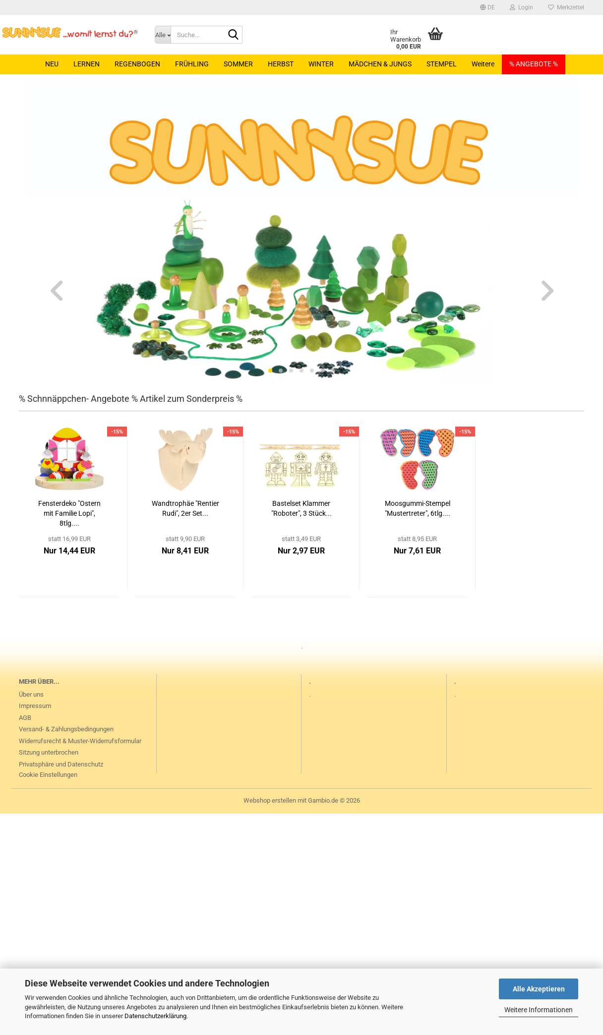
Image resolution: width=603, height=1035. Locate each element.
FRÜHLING (192, 64)
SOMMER (238, 64)
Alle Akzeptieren (539, 989)
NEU (52, 64)
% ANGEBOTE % (533, 64)
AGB (25, 717)
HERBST (281, 64)
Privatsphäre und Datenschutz (61, 764)
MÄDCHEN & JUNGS (380, 64)
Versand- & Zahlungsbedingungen (66, 729)
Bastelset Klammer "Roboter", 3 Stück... (301, 508)
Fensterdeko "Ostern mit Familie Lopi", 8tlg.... (69, 513)
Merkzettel (566, 7)
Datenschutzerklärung (155, 1016)
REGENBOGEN (137, 64)
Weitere (483, 64)
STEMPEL (441, 64)
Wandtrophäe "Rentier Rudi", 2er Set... (185, 508)
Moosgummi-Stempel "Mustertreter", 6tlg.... (417, 508)
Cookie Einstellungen (48, 774)
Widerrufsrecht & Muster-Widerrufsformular (80, 741)
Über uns (31, 694)
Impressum (35, 705)
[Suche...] (163, 35)
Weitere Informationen (538, 1010)
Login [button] (521, 7)
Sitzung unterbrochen (48, 752)
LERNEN (86, 64)
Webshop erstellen (269, 800)
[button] (487, 7)
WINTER (321, 64)
